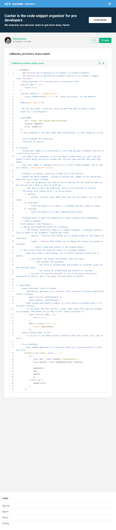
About (5, 517)
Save (105, 40)
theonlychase (19, 38)
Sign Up (6, 505)
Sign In (5, 511)
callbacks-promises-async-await (27, 63)
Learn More (100, 20)
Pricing (5, 523)
